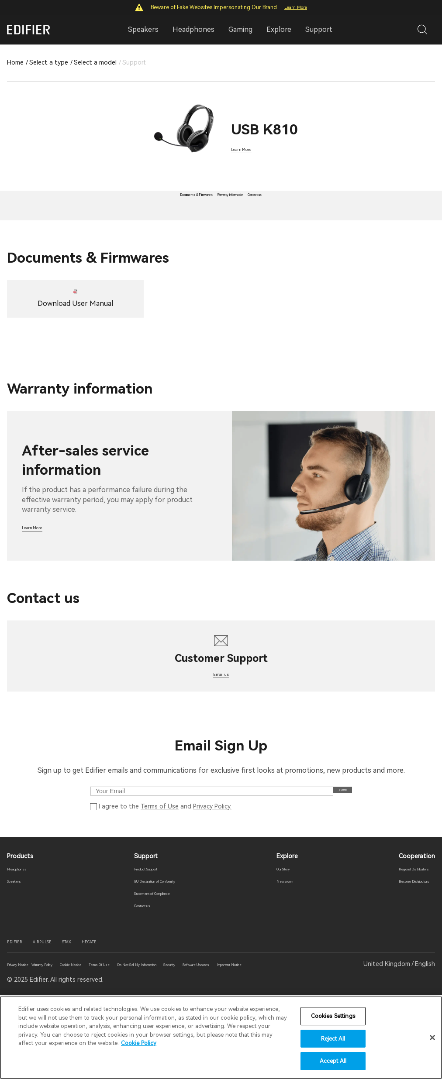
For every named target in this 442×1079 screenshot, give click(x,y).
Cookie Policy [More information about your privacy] (138, 1043)
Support (318, 29)
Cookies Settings (333, 1016)
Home (15, 62)
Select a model (95, 62)
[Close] (432, 1037)
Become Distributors (403, 951)
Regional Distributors (404, 938)
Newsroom (287, 951)
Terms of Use (160, 873)
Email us (221, 727)
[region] (221, 1037)
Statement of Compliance (152, 963)
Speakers (20, 951)
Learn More (295, 7)
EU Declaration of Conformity (157, 951)
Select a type (48, 62)
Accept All (333, 1061)
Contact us (131, 975)
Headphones (25, 938)
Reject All (333, 1038)
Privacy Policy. (212, 873)
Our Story (286, 938)
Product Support (139, 938)
